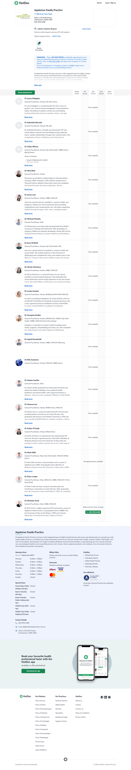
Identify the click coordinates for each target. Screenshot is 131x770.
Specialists (59, 713)
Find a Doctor (40, 701)
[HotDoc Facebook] (102, 697)
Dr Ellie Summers (32, 360)
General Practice (61, 701)
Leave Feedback (41, 750)
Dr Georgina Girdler (33, 315)
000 (72, 65)
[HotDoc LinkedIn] (105, 697)
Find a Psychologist (42, 721)
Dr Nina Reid (30, 171)
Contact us (79, 709)
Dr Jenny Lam (30, 195)
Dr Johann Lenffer (32, 380)
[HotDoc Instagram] (109, 697)
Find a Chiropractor (42, 717)
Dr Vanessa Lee (31, 404)
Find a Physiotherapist (43, 709)
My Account (39, 742)
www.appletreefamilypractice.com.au (31, 627)
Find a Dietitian (40, 725)
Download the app (33, 671)
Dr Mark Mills (30, 453)
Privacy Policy (81, 717)
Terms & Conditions (83, 713)
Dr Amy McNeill (31, 243)
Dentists (58, 709)
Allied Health (60, 705)
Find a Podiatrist (41, 713)
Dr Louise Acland (31, 291)
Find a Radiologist (41, 737)
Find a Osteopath (41, 729)
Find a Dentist (40, 705)
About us (79, 701)
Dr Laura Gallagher (32, 99)
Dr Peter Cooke (31, 477)
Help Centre (39, 746)
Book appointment (25, 92)
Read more (29, 117)
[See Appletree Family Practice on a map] (104, 18)
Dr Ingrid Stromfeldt (33, 339)
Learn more (86, 29)
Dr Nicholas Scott (32, 501)
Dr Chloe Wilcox (31, 147)
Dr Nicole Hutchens (33, 267)
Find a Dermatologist (42, 733)
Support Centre (61, 721)
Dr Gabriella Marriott (33, 123)
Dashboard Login (61, 717)
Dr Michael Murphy (33, 219)
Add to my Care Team (43, 14)
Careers (78, 705)
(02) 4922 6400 (54, 61)
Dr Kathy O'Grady (32, 428)
